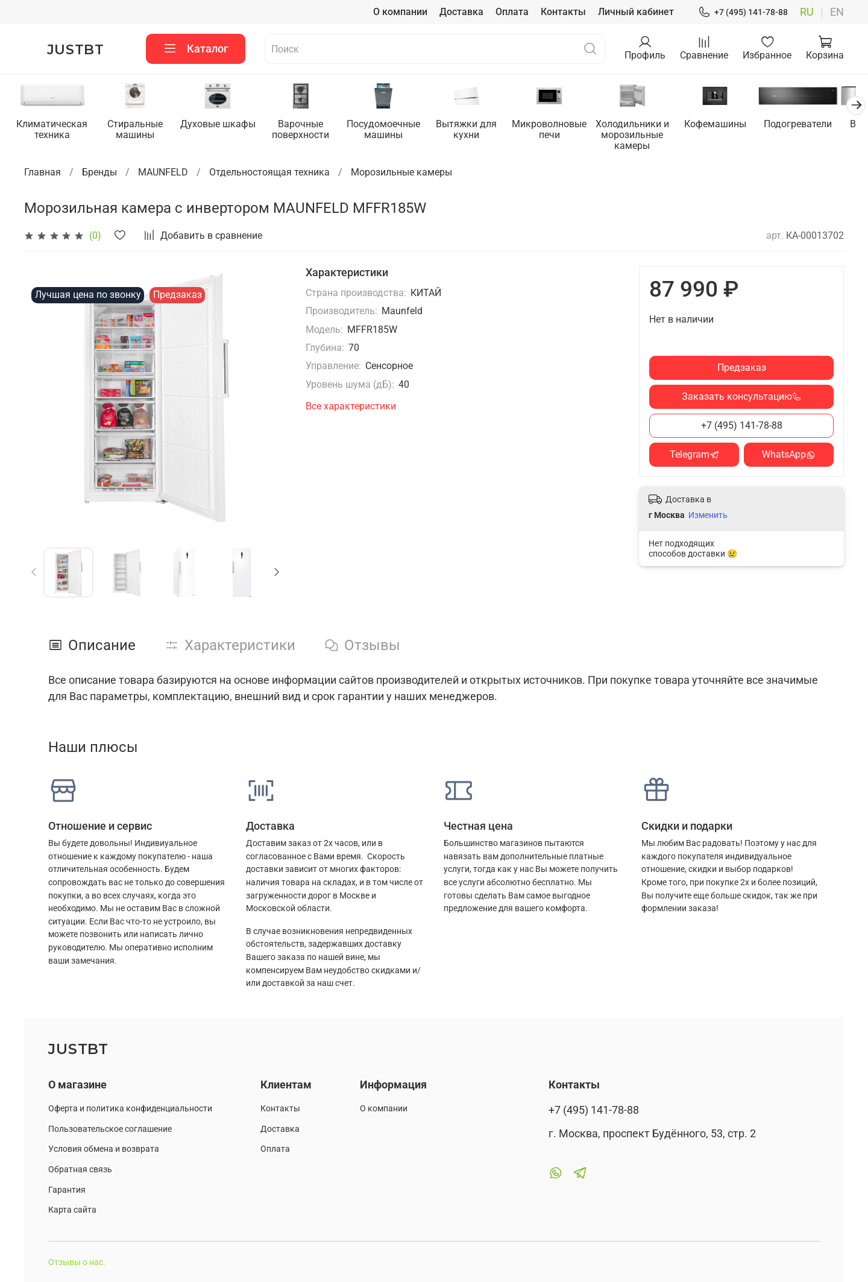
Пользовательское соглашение (110, 1129)
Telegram (694, 455)
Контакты (563, 11)
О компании (400, 11)
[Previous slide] (34, 573)
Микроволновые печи (561, 130)
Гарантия (67, 1190)
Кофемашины (730, 125)
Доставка (461, 11)
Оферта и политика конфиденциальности (130, 1109)
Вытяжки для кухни (476, 130)
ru (807, 12)
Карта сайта (72, 1210)
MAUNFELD (163, 172)
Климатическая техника (53, 130)
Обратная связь (80, 1169)
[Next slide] (276, 573)
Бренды (99, 172)
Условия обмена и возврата (103, 1149)
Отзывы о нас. (76, 1262)
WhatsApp (789, 455)
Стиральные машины (137, 130)
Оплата (512, 11)
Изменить (708, 515)
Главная (42, 172)
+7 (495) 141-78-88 (743, 12)
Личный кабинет (636, 11)
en (837, 12)
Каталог (195, 49)
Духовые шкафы (222, 125)
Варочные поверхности (307, 130)
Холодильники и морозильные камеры (645, 136)
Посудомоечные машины (392, 130)
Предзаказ (741, 368)
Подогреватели (815, 125)
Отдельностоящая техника (269, 172)
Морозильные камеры (401, 172)
